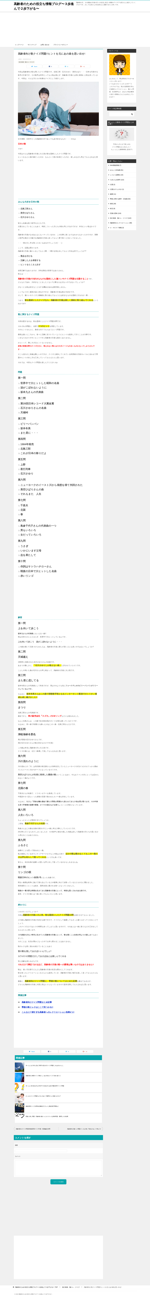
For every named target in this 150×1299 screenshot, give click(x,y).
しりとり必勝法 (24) (116, 175)
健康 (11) (113, 194)
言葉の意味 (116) (115, 213)
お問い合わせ (45, 45)
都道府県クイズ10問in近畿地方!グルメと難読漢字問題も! (42, 1106)
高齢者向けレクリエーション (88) (121, 223)
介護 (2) (112, 184)
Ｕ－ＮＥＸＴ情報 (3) (117, 227)
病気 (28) (113, 203)
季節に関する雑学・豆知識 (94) (120, 199)
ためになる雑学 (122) (117, 180)
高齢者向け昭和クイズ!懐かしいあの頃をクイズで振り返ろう (43, 1075)
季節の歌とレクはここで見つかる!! (37, 1007)
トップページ (19, 45)
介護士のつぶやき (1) (117, 189)
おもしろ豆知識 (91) (116, 170)
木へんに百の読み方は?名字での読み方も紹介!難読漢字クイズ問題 (45, 1086)
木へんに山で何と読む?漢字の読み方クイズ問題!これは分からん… (45, 1065)
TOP (36, 1287)
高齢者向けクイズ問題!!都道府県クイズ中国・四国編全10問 (33, 1129)
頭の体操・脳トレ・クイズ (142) (120, 218)
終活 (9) (112, 208)
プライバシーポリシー (60, 45)
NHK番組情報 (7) (115, 165)
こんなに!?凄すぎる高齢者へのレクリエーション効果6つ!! (48, 1012)
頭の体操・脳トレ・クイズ (26, 62)
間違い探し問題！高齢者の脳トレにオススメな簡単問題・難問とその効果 (47, 1116)
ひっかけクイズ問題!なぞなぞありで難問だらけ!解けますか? (43, 1096)
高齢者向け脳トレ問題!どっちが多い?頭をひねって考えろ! (84, 1129)
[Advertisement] (75, 27)
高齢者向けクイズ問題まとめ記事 (37, 1002)
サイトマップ (32, 45)
